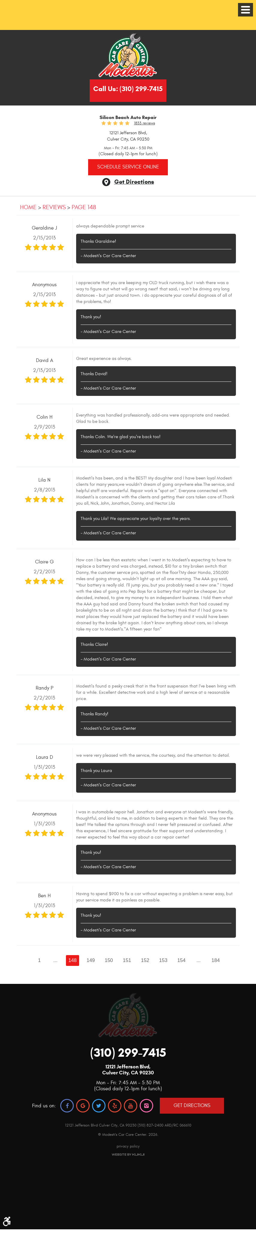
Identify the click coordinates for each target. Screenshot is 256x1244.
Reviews (54, 207)
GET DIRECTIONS (192, 1106)
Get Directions (134, 181)
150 (109, 960)
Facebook (67, 1105)
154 (181, 960)
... (55, 960)
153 (163, 960)
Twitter (99, 1105)
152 (145, 960)
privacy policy (128, 1146)
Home (28, 207)
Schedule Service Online (128, 167)
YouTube (130, 1105)
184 (216, 960)
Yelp (114, 1105)
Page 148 (84, 207)
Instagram (146, 1105)
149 (91, 960)
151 (127, 960)
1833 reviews (144, 123)
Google (83, 1105)
